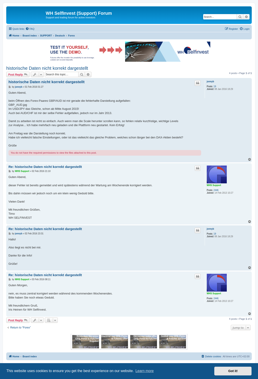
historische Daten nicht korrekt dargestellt (47, 68)
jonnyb (210, 81)
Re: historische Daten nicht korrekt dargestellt (45, 167)
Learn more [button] (144, 371)
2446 (216, 190)
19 (215, 86)
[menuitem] (29, 29)
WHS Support (214, 185)
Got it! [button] (233, 371)
